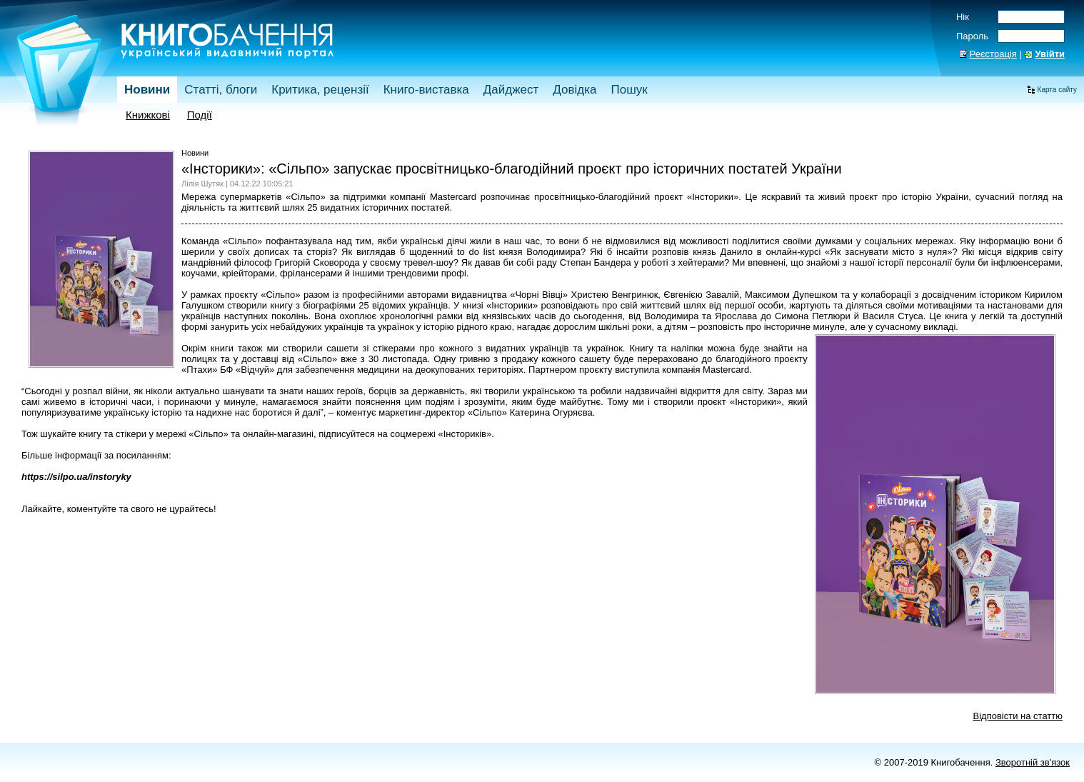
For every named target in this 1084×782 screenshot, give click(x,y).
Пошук (629, 89)
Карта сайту (1057, 90)
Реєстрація (993, 54)
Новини (147, 89)
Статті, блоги (220, 89)
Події (199, 115)
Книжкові (148, 115)
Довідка (574, 89)
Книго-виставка (426, 89)
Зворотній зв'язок (1032, 762)
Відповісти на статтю (1018, 716)
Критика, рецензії (319, 89)
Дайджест (511, 89)
